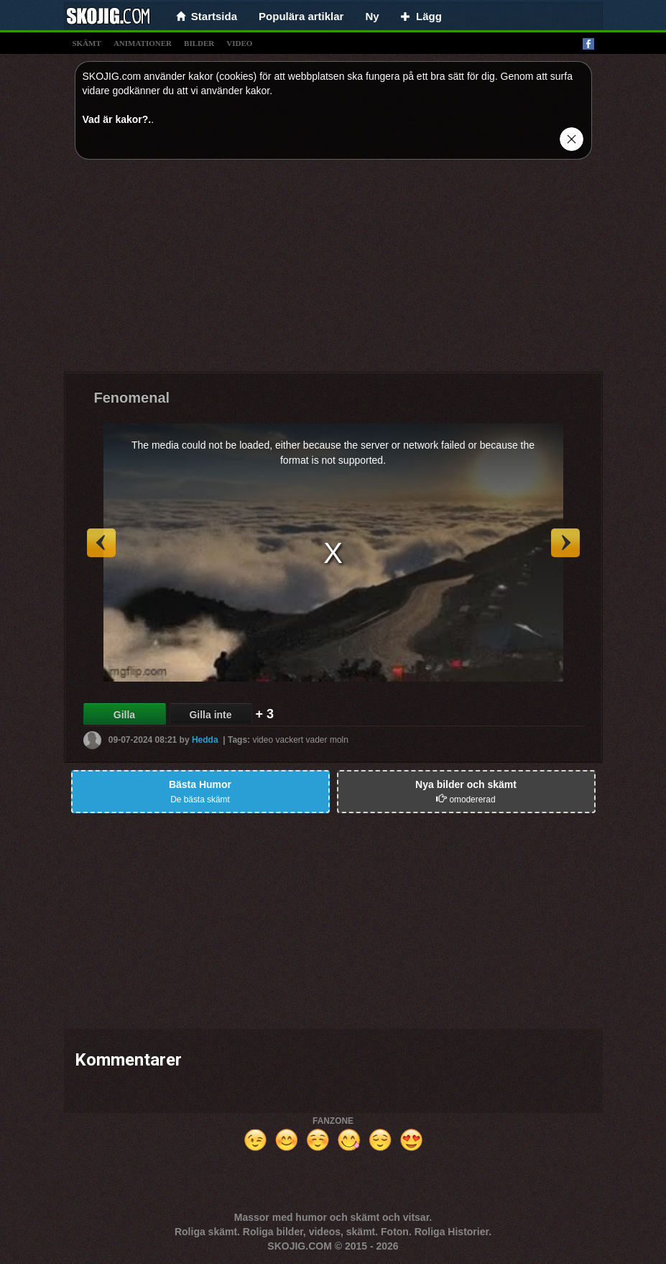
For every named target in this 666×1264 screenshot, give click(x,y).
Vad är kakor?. (117, 119)
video (239, 43)
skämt (87, 43)
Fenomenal (132, 398)
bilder (199, 43)
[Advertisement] (333, 271)
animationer (143, 43)
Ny (372, 16)
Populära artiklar (301, 16)
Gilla (124, 714)
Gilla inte (210, 714)
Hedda (205, 740)
